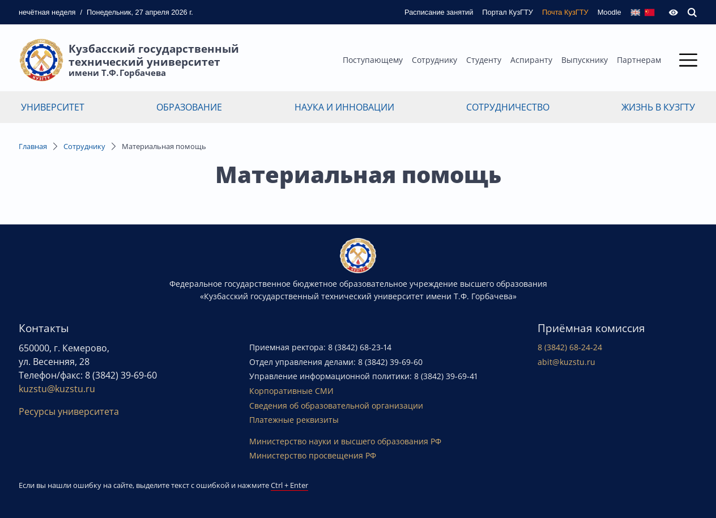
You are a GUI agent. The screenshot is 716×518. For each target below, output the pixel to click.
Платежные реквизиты (294, 419)
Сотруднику (434, 59)
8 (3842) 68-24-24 (570, 347)
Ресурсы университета (69, 411)
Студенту (483, 59)
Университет (52, 107)
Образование (189, 107)
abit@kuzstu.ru (566, 361)
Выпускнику (584, 59)
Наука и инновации (344, 107)
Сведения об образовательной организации (336, 405)
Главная (33, 146)
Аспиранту (531, 59)
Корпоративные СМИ (291, 390)
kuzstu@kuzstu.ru (57, 389)
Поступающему (373, 59)
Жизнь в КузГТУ (658, 107)
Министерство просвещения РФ (312, 455)
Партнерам (639, 59)
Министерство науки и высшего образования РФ (345, 441)
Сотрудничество (507, 107)
